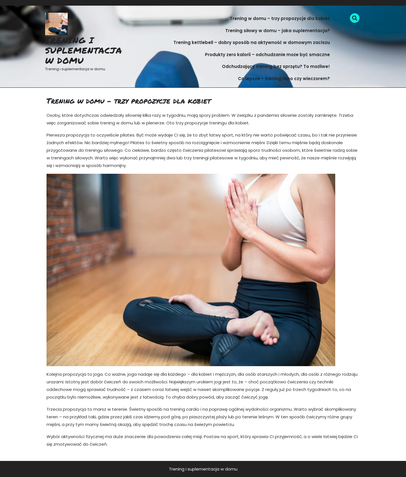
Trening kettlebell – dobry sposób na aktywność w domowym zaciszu (251, 42)
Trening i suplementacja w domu (83, 50)
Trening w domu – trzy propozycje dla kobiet (280, 18)
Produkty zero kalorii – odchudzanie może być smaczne (267, 55)
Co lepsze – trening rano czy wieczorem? (284, 79)
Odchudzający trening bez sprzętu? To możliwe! (276, 66)
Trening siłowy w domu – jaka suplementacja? (277, 31)
